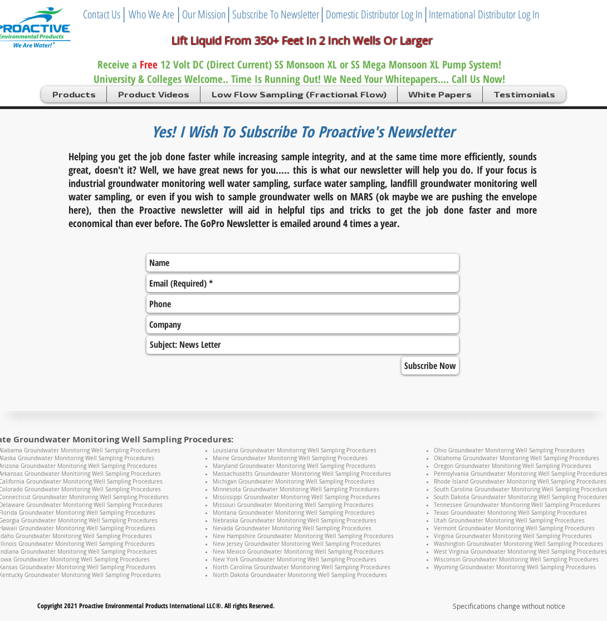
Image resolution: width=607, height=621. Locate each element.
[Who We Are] (151, 14)
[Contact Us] (102, 14)
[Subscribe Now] (430, 365)
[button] (73, 94)
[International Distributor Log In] (484, 14)
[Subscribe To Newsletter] (276, 14)
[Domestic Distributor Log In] (374, 14)
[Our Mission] (204, 14)
